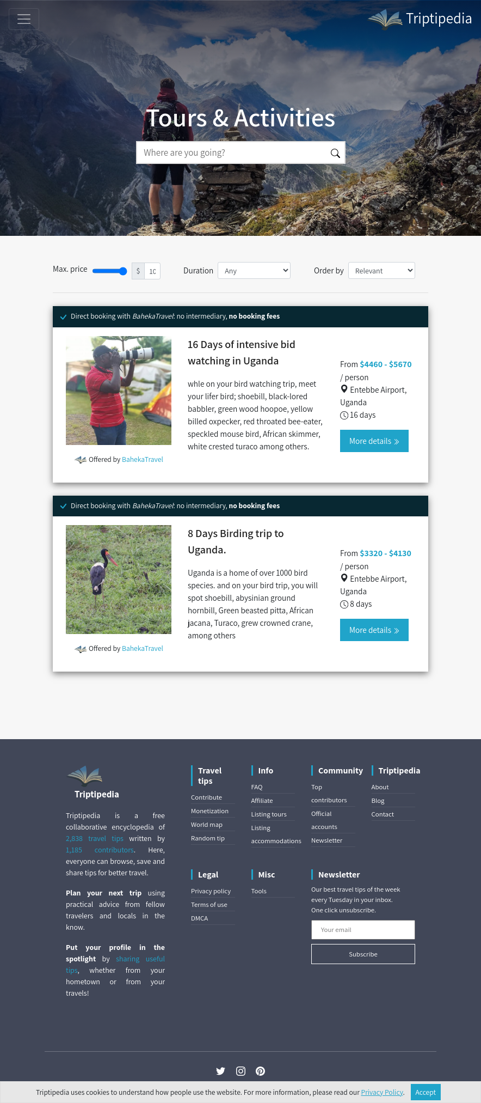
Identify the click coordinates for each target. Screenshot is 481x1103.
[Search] (231, 152)
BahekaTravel (142, 459)
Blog (378, 800)
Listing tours (269, 814)
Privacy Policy (382, 1092)
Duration (198, 270)
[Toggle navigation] (24, 19)
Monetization (210, 810)
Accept (426, 1092)
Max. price (70, 268)
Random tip (208, 838)
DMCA (199, 918)
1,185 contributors (100, 850)
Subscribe (363, 954)
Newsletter (326, 840)
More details (374, 440)
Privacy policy (211, 890)
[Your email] (363, 930)
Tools (259, 890)
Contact (383, 814)
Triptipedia (419, 19)
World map (207, 824)
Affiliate (262, 800)
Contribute (206, 797)
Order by (329, 270)
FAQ (257, 786)
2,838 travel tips (95, 838)
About (380, 786)
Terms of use (209, 904)
